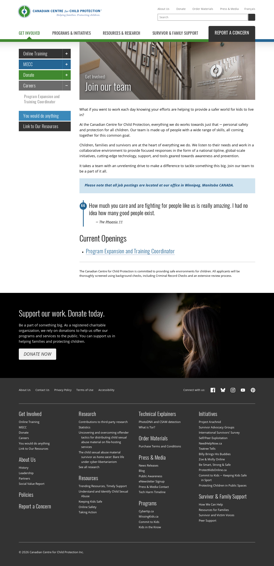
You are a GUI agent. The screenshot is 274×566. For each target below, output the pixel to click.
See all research (89, 467)
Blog (142, 471)
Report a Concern (35, 506)
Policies (26, 494)
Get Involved (30, 413)
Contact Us (42, 390)
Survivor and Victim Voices (216, 515)
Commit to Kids (149, 522)
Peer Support (207, 520)
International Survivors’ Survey (219, 433)
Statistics (84, 427)
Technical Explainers (157, 413)
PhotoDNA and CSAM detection (160, 422)
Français (249, 9)
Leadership (26, 473)
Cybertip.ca (146, 511)
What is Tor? (147, 427)
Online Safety (88, 507)
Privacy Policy (63, 390)
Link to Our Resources (40, 126)
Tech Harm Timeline (152, 492)
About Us (163, 9)
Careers (29, 85)
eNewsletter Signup (152, 481)
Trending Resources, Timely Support (103, 486)
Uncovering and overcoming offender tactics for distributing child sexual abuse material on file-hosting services (104, 440)
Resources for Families (214, 510)
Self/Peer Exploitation (213, 438)
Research (87, 413)
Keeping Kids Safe (90, 501)
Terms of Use (84, 390)
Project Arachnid (210, 422)
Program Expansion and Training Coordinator (42, 99)
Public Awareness (150, 476)
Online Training (35, 54)
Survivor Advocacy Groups (216, 427)
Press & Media (229, 9)
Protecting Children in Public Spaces (222, 485)
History (23, 468)
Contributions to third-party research (103, 422)
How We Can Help (211, 504)
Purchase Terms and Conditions (160, 446)
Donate (181, 9)
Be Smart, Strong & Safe (215, 465)
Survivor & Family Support (223, 496)
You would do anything (41, 116)
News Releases (148, 465)
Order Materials (202, 9)
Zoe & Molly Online (212, 459)
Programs (148, 503)
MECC (28, 64)
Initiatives (208, 413)
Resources (88, 478)
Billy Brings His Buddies (215, 454)
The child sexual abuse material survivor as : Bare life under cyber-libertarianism (101, 457)
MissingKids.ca (148, 516)
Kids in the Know (150, 527)
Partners (24, 478)
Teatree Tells (207, 448)
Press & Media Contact (154, 487)
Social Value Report (31, 484)
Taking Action (88, 512)
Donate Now (37, 354)
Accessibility (106, 390)
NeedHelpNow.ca (210, 443)
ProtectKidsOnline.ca (213, 470)
